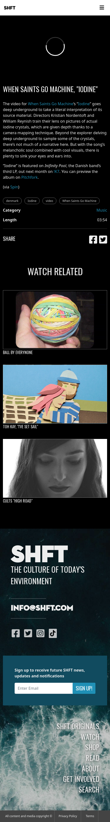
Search (89, 789)
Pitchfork (29, 177)
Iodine (84, 103)
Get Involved (81, 779)
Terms (90, 816)
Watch (90, 737)
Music (101, 210)
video (49, 201)
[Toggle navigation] (101, 7)
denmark (12, 201)
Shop (92, 747)
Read (92, 758)
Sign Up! (84, 688)
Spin (14, 187)
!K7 (56, 171)
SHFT (10, 8)
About (90, 768)
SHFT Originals (78, 726)
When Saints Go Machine (50, 103)
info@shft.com (42, 608)
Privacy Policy (68, 816)
